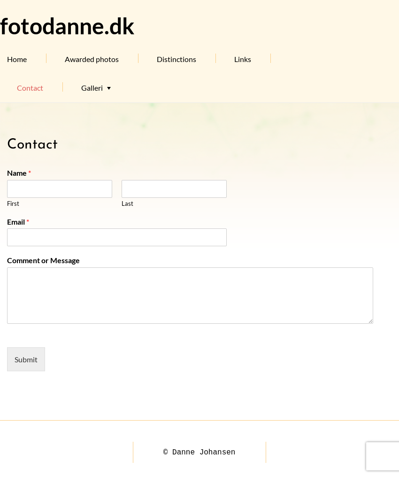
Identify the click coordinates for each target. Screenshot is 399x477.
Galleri (92, 87)
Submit (26, 359)
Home (17, 59)
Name (19, 172)
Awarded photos (92, 59)
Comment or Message (43, 260)
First (13, 203)
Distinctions (176, 59)
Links (242, 59)
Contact (30, 87)
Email (18, 221)
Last (127, 203)
